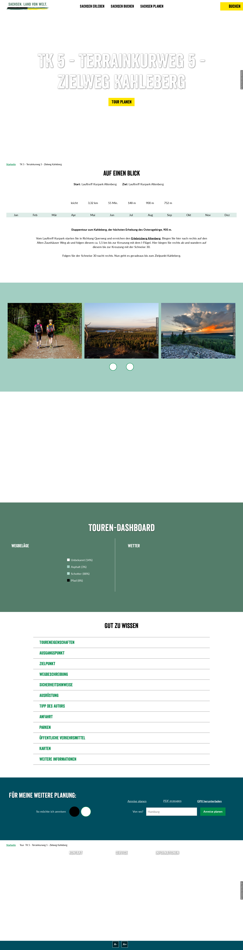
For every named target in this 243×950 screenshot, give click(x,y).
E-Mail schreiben (76, 865)
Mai (92, 215)
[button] (121, 102)
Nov (208, 215)
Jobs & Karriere (167, 865)
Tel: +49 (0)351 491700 (75, 860)
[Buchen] (231, 6)
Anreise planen (212, 811)
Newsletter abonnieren (121, 865)
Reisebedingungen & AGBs (167, 895)
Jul (131, 215)
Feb (35, 215)
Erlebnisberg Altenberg (146, 238)
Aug (150, 215)
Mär (54, 215)
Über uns (167, 860)
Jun (112, 215)
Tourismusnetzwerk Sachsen (167, 885)
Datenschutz (167, 877)
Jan (16, 215)
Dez (227, 215)
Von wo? (138, 811)
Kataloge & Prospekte (121, 883)
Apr (73, 215)
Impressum (167, 871)
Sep (169, 215)
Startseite (11, 164)
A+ (125, 944)
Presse (121, 871)
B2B (121, 877)
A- (115, 944)
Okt (188, 215)
